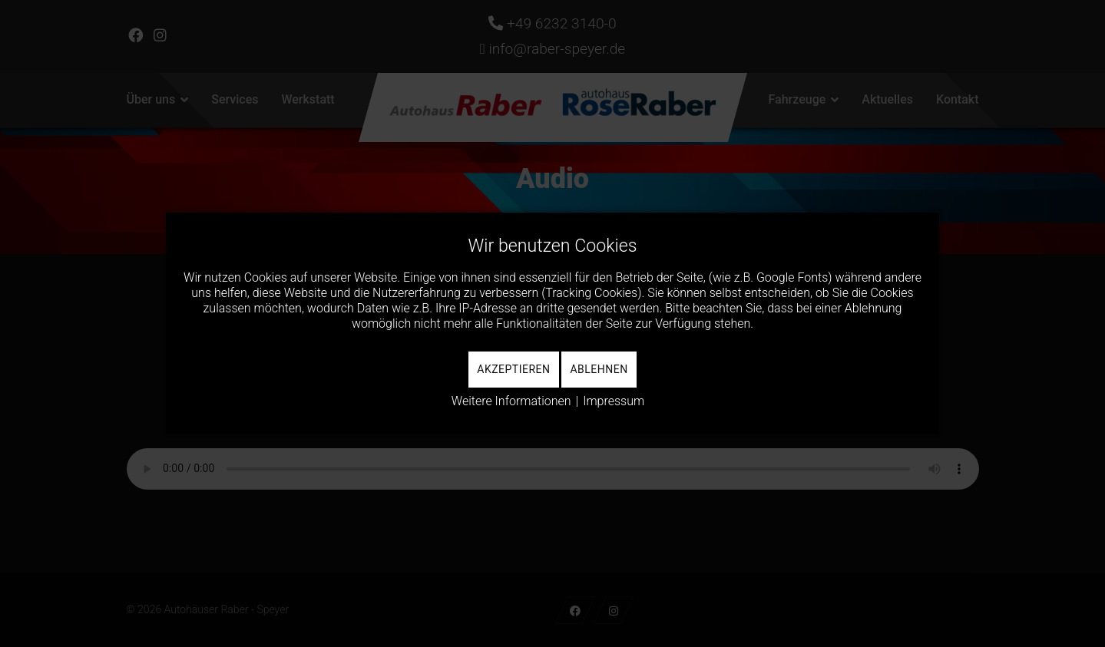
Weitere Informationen (511, 401)
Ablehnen (598, 369)
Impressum (613, 401)
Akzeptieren (513, 369)
